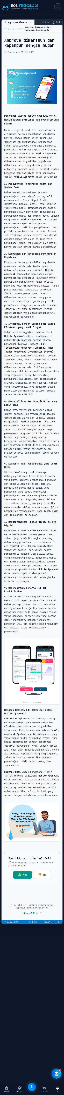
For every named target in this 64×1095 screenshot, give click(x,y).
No (42, 874)
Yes (22, 874)
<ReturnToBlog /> (32, 913)
